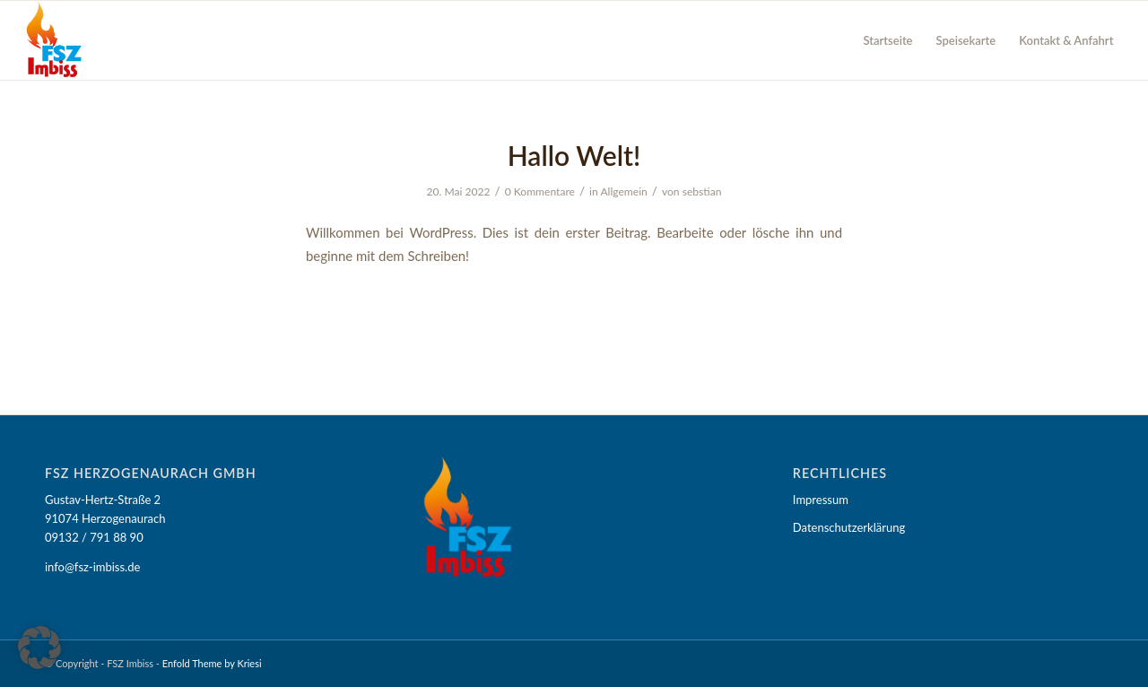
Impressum (820, 499)
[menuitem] (887, 40)
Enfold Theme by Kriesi (212, 663)
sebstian (702, 191)
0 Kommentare (540, 191)
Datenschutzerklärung (849, 527)
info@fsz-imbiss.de (92, 567)
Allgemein (623, 191)
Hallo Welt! (574, 155)
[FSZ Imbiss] (54, 40)
